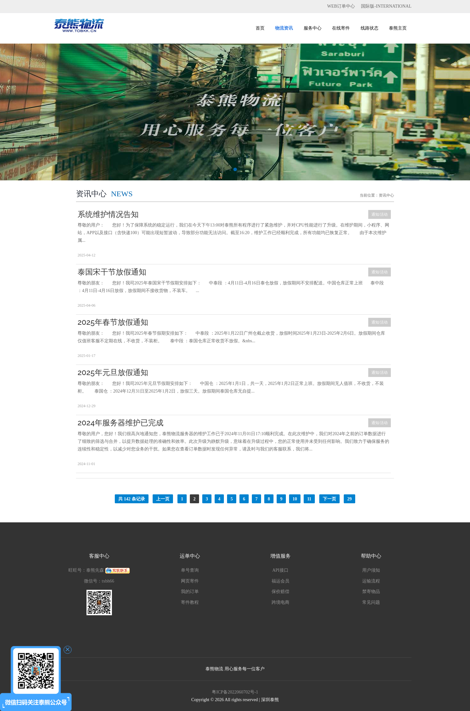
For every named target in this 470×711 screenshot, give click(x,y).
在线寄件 (341, 28)
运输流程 (371, 581)
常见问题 (371, 602)
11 (309, 499)
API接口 (280, 570)
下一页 (329, 499)
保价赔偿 (280, 591)
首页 (260, 28)
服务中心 (312, 28)
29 (349, 499)
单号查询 (190, 570)
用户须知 (371, 570)
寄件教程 (190, 602)
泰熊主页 (398, 28)
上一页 (162, 499)
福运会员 (280, 581)
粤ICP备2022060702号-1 (235, 692)
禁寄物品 (371, 591)
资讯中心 (386, 195)
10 (295, 499)
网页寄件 (190, 581)
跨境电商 (280, 602)
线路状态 (369, 28)
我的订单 (190, 591)
